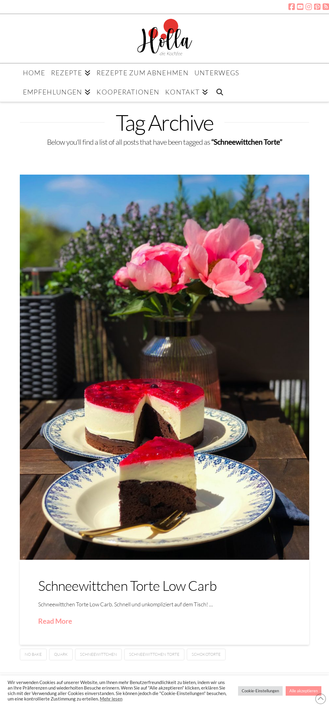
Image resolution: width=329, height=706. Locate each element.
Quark (61, 654)
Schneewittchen (98, 654)
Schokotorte (206, 654)
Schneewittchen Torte (154, 654)
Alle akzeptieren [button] (303, 690)
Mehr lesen (111, 698)
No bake (33, 654)
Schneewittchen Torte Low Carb (127, 585)
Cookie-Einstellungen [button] (260, 690)
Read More (55, 621)
